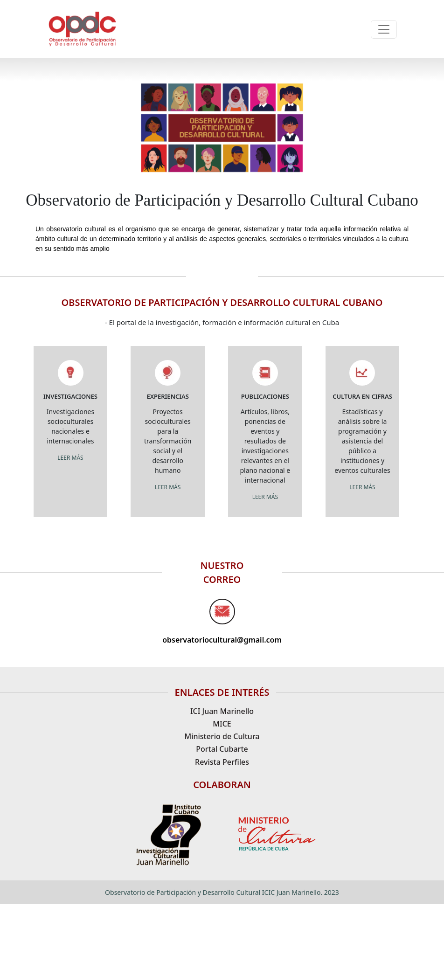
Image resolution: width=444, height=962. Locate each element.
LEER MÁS (70, 458)
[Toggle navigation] (384, 29)
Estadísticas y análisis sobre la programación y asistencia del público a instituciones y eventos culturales (362, 441)
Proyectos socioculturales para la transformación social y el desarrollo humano (167, 441)
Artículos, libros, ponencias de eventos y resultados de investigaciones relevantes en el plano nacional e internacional (265, 445)
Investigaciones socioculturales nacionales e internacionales (70, 426)
